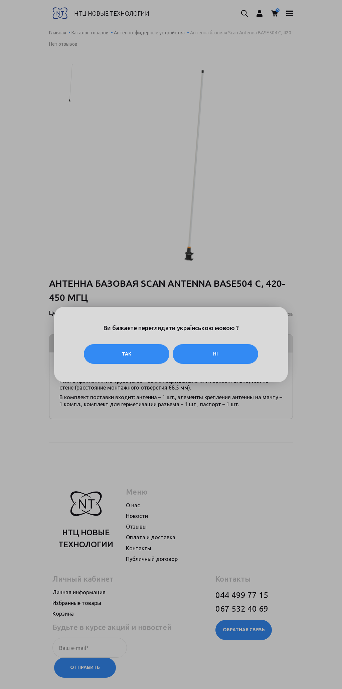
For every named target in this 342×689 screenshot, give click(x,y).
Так (126, 354)
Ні (215, 354)
